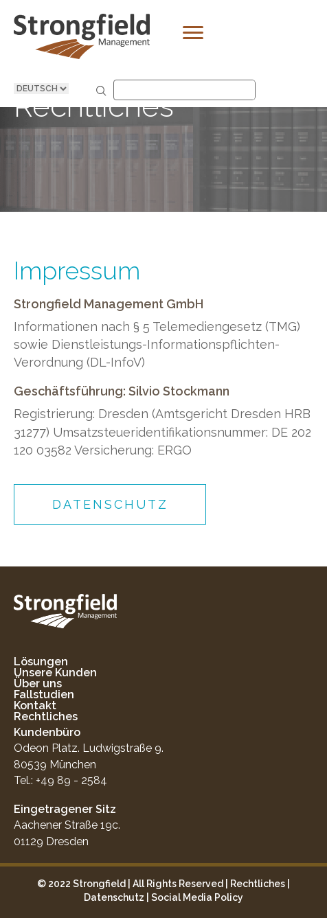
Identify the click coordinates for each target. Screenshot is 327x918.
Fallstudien (44, 694)
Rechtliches (46, 716)
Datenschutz (114, 897)
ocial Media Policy (200, 897)
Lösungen (41, 661)
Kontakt (35, 705)
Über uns (38, 683)
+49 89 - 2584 (71, 780)
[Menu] (193, 33)
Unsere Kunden (55, 672)
